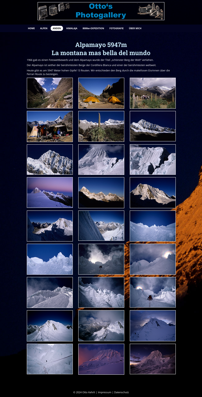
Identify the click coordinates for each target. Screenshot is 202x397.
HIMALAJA (71, 28)
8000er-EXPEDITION (93, 28)
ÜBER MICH (135, 28)
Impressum (104, 392)
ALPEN (43, 28)
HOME (31, 28)
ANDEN (57, 28)
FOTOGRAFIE (116, 28)
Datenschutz (121, 392)
